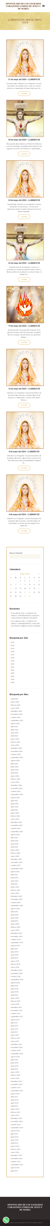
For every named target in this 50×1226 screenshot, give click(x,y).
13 (11, 588)
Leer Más (24, 93)
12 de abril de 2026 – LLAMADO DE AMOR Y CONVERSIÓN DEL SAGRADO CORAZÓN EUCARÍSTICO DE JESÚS (25, 615)
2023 (12, 673)
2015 (12, 649)
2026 (12, 682)
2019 (12, 661)
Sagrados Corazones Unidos (16, 1223)
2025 (12, 679)
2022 (12, 670)
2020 (12, 664)
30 (25, 596)
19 (39, 588)
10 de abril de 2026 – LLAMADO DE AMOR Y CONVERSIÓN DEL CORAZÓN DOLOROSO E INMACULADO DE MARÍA (25, 623)
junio (14, 730)
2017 (12, 655)
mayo (25, 573)
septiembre (17, 721)
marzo (15, 702)
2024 (12, 676)
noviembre (17, 714)
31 (29, 596)
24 (29, 592)
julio (14, 727)
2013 (12, 642)
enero (15, 708)
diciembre (16, 711)
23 (25, 592)
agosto (15, 724)
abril (14, 699)
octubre (16, 717)
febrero (15, 705)
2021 (12, 667)
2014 (12, 645)
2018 (12, 658)
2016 (12, 652)
